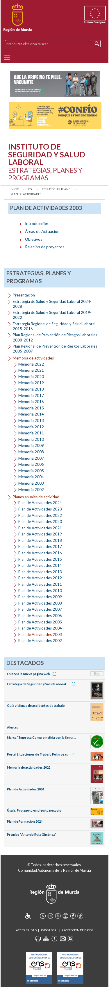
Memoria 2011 (31, 433)
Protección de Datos (77, 930)
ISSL (30, 189)
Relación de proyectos (45, 246)
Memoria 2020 (31, 376)
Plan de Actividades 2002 (40, 640)
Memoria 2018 (31, 389)
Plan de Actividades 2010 (40, 590)
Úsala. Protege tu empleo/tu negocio (34, 810)
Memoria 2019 (31, 382)
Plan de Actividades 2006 (40, 615)
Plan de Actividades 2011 (40, 584)
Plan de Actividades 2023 (40, 509)
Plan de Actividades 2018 (40, 540)
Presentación (24, 295)
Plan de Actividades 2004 (40, 628)
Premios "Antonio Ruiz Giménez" (31, 834)
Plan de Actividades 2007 (40, 609)
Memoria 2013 (31, 420)
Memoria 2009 (31, 445)
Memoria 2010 (31, 439)
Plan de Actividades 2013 (40, 571)
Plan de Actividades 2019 (40, 534)
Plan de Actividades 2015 (40, 559)
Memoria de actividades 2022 (28, 767)
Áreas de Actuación (42, 231)
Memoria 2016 (31, 401)
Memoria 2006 (31, 464)
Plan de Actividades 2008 (40, 603)
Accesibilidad (26, 930)
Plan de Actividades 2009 (40, 596)
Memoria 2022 (31, 364)
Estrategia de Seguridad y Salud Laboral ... (42, 684)
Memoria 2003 (31, 483)
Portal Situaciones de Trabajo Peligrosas (41, 754)
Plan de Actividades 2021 (40, 528)
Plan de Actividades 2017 (40, 546)
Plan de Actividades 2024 (40, 502)
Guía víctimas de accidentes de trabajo (36, 705)
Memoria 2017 (31, 395)
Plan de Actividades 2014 (40, 565)
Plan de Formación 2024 (24, 821)
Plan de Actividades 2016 (40, 553)
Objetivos (33, 239)
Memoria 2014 (31, 414)
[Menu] (7, 57)
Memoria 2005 (31, 470)
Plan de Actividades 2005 (40, 622)
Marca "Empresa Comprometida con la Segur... (41, 737)
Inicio (14, 189)
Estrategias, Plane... (57, 189)
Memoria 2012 (31, 427)
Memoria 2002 (31, 489)
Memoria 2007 (31, 458)
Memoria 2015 (31, 408)
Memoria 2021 (31, 370)
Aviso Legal (49, 930)
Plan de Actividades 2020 (40, 521)
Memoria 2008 (31, 452)
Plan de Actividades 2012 (40, 578)
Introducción (36, 223)
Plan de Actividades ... (27, 194)
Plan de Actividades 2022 (40, 515)
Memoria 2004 (31, 476)
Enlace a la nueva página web (32, 674)
